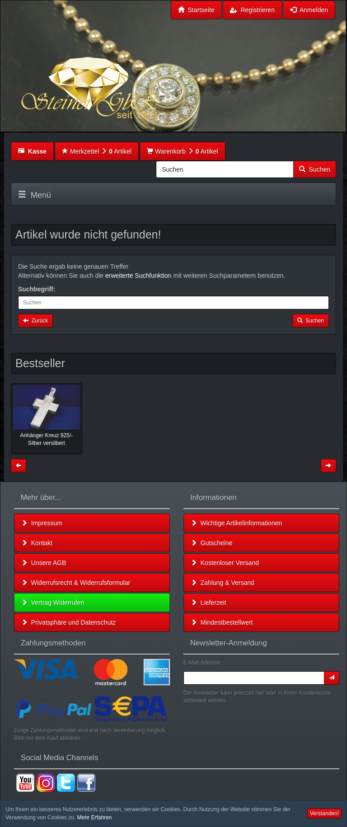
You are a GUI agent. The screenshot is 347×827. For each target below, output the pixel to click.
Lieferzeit (208, 602)
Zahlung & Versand (222, 582)
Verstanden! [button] (324, 813)
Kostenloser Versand (225, 562)
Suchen (314, 169)
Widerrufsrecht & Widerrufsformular (75, 582)
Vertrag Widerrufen (52, 602)
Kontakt (36, 543)
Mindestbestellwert (222, 622)
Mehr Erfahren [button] (94, 817)
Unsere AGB (43, 562)
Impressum (41, 523)
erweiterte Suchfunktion (138, 275)
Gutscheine (212, 543)
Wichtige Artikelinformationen (236, 523)
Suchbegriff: (36, 289)
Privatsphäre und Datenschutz (68, 622)
